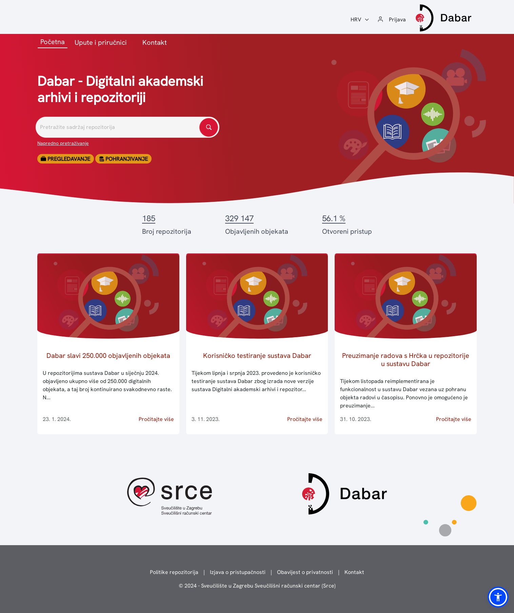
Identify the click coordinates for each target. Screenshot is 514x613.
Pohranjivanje (123, 158)
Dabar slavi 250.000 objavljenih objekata (108, 355)
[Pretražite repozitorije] (127, 127)
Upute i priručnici (101, 42)
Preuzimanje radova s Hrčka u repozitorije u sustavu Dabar (405, 359)
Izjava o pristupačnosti (237, 572)
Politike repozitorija (174, 572)
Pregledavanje (65, 158)
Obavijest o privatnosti (305, 572)
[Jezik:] (360, 20)
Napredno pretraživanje (63, 143)
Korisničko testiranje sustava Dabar (257, 355)
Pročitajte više (156, 419)
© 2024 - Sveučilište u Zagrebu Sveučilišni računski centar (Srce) (257, 585)
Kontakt (154, 42)
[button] (498, 597)
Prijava (397, 19)
